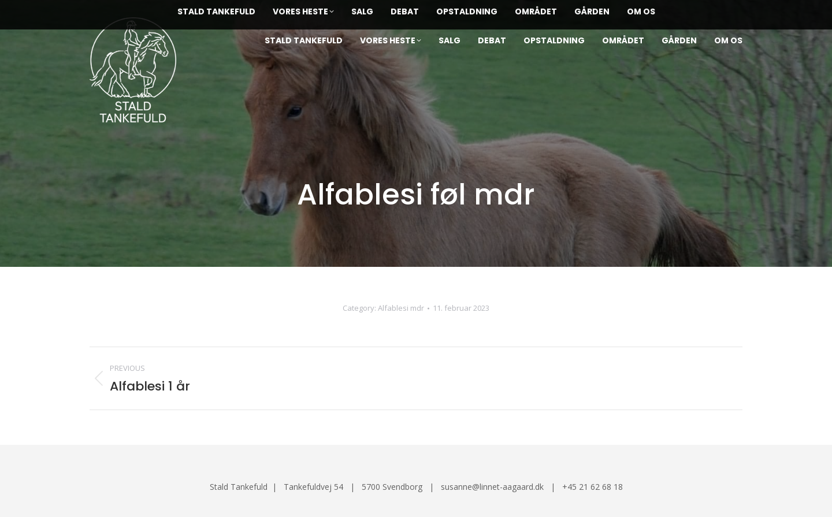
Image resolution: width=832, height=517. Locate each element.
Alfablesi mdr (401, 308)
